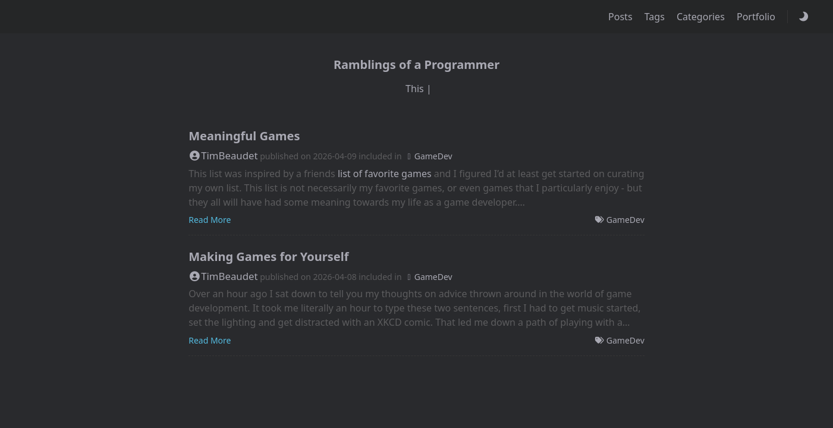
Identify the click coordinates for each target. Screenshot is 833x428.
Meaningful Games (244, 136)
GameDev (428, 156)
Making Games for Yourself (268, 256)
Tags (656, 16)
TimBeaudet (222, 155)
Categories (702, 16)
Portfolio (757, 16)
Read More (209, 219)
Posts (621, 16)
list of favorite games (385, 173)
